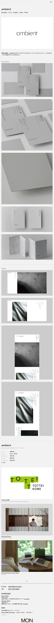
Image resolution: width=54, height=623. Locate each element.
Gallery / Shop (21, 612)
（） (26, 598)
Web (21, 12)
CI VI (10, 12)
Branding (4, 12)
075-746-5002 (13, 589)
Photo (26, 12)
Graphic (15, 12)
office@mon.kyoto (15, 586)
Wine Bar (30, 612)
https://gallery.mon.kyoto (8, 612)
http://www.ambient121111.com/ (12, 448)
